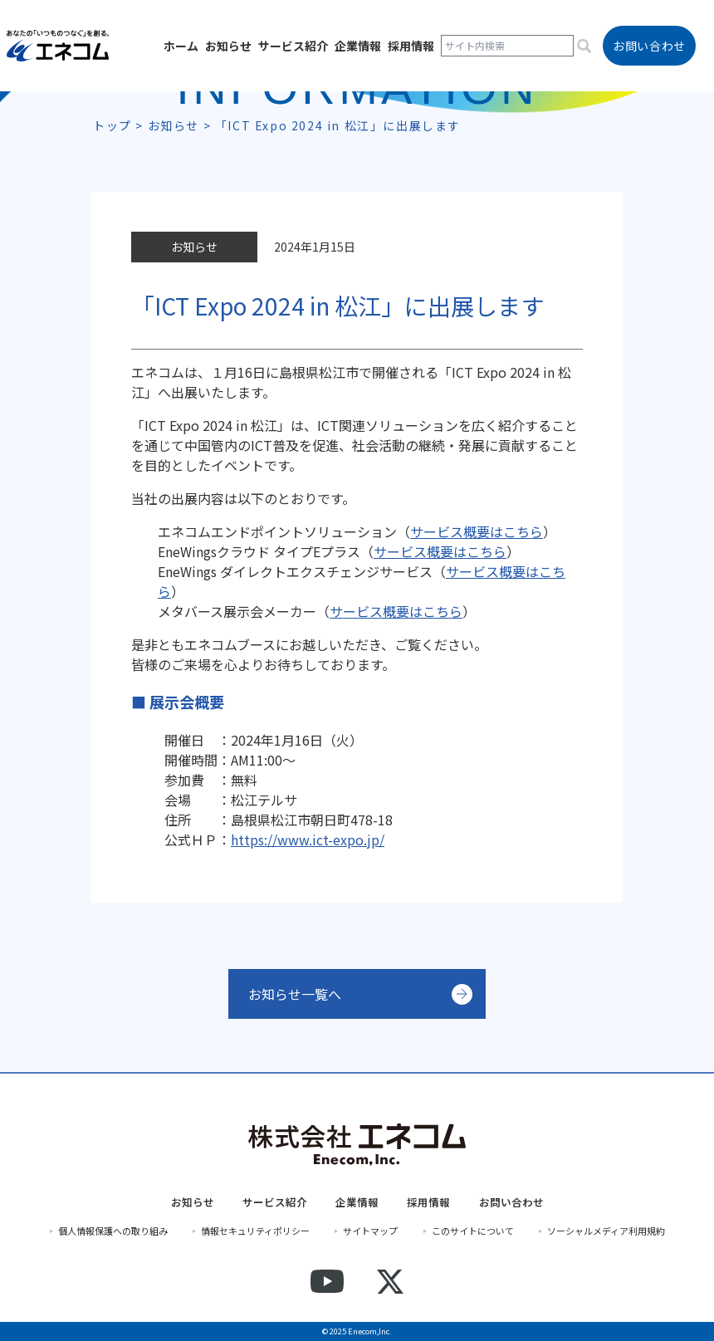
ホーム (181, 45)
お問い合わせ (511, 1202)
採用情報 (411, 45)
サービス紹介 (293, 45)
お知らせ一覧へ (294, 994)
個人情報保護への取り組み (113, 1231)
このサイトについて (473, 1231)
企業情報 (358, 45)
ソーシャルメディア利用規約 (606, 1231)
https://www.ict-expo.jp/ (307, 839)
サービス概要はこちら (440, 551)
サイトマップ (370, 1231)
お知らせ (228, 45)
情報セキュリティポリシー (255, 1231)
